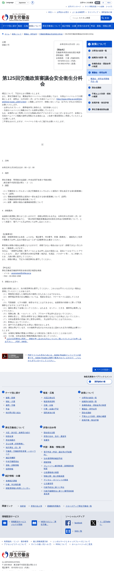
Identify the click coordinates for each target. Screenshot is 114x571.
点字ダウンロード (74, 6)
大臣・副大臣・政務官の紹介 (18, 430)
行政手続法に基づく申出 (54, 483)
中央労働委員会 (12, 459)
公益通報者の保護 (51, 468)
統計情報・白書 (13, 472)
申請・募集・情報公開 (54, 443)
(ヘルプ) (109, 6)
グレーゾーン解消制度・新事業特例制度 (59, 463)
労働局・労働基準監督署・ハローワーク (21, 449)
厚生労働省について (15, 425)
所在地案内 (10, 437)
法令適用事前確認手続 (53, 454)
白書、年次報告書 (13, 480)
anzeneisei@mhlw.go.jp (21, 273)
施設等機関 (10, 455)
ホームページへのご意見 (82, 540)
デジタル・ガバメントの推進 (56, 476)
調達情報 (47, 458)
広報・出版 (48, 404)
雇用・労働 (10, 404)
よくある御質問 (78, 12)
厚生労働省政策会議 (100, 109)
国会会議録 (96, 88)
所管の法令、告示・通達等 (55, 433)
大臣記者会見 (49, 396)
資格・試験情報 (12, 462)
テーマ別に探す (13, 392)
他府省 (23, 502)
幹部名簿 (9, 433)
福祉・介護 (10, 400)
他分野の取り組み (13, 411)
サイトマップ (93, 12)
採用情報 (9, 466)
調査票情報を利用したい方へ (18, 484)
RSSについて (61, 540)
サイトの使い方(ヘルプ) (41, 540)
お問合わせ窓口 (63, 12)
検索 (107, 18)
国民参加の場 (107, 12)
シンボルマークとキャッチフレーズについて (71, 537)
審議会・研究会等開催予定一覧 (99, 80)
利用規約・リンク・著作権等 (16, 537)
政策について (99, 44)
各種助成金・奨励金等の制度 (101, 65)
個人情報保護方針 (40, 537)
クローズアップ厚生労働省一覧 (79, 502)
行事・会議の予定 (51, 407)
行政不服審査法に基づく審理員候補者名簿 (59, 488)
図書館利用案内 (53, 502)
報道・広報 (49, 392)
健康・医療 (10, 396)
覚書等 (46, 437)
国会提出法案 (49, 430)
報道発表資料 (49, 400)
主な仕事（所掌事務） (15, 441)
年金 (7, 407)
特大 (109, 3)
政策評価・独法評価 (100, 103)
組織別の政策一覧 (99, 57)
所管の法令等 (50, 425)
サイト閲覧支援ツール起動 (94, 6)
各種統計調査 (11, 477)
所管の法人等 (36, 502)
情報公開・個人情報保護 (54, 472)
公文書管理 (48, 479)
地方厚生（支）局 (13, 445)
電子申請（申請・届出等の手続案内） (58, 449)
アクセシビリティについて (15, 540)
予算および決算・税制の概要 (101, 95)
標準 (97, 3)
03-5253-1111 (17, 563)
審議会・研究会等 (99, 72)
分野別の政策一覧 (99, 51)
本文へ (50, 12)
